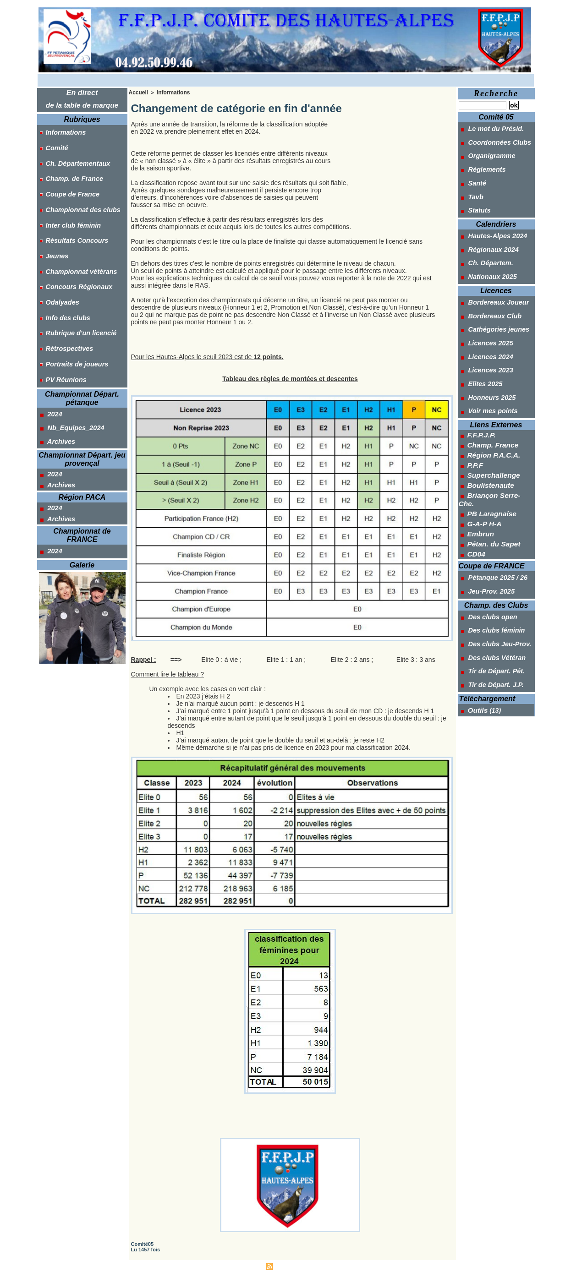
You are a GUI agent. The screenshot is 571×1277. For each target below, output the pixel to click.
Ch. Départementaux (72, 154)
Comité (52, 142)
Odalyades (57, 265)
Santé (472, 173)
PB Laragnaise (489, 455)
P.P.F (474, 419)
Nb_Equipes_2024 (70, 371)
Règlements (481, 162)
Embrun (479, 474)
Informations (60, 129)
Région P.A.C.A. (491, 410)
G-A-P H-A (482, 465)
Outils (476, 629)
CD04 (475, 492)
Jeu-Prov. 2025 (485, 525)
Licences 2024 (485, 323)
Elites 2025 (479, 346)
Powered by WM (328, 1265)
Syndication (289, 1265)
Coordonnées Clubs (493, 139)
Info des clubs (63, 278)
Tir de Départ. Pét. (490, 595)
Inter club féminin (68, 203)
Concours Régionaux (73, 253)
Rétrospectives (64, 302)
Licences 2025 (485, 312)
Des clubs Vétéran (491, 583)
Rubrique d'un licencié (75, 290)
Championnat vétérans (76, 241)
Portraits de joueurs (71, 315)
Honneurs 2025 (486, 357)
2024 (49, 359)
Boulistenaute (488, 437)
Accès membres (242, 1265)
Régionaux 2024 (487, 231)
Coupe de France (67, 179)
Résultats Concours (71, 216)
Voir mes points (487, 369)
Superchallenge (491, 428)
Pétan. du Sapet (491, 483)
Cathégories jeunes (493, 300)
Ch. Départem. (485, 242)
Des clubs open (487, 549)
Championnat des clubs (77, 191)
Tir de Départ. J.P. (490, 606)
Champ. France (490, 400)
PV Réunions (61, 327)
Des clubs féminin (490, 560)
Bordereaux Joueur (492, 277)
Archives (56, 382)
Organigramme (486, 150)
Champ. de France (69, 166)
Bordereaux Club (489, 289)
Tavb (470, 185)
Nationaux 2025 (487, 254)
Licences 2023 (485, 334)
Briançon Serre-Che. (498, 446)
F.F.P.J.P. (480, 391)
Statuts (474, 196)
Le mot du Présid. (490, 127)
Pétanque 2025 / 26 (492, 514)
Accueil (138, 92)
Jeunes (52, 228)
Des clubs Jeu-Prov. (493, 572)
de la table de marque (82, 104)
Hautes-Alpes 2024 (491, 220)
